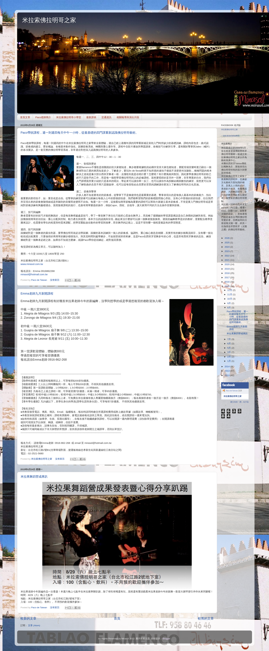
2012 (227, 375)
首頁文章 (25, 117)
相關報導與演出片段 (128, 117)
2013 (227, 371)
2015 (227, 286)
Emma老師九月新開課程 (37, 293)
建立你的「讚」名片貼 (239, 402)
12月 (230, 290)
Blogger (166, 638)
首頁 (117, 618)
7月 (229, 339)
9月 (229, 303)
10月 (230, 299)
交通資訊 (106, 117)
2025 (227, 242)
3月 (229, 352)
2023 (227, 251)
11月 (230, 294)
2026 (227, 238)
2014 (227, 366)
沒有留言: (55, 280)
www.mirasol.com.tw (32, 264)
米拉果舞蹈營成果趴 (34, 476)
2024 (227, 247)
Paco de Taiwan (232, 391)
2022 (227, 255)
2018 (227, 273)
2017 (227, 277)
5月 (229, 348)
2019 (227, 269)
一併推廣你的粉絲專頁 (230, 136)
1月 (229, 361)
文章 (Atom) (34, 625)
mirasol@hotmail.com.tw (34, 274)
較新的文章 (28, 618)
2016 (227, 282)
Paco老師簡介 (43, 117)
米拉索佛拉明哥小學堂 (68, 117)
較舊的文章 (206, 618)
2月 (229, 356)
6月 (229, 343)
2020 (227, 264)
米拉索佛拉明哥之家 (49, 20)
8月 (229, 307)
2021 (227, 260)
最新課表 (91, 117)
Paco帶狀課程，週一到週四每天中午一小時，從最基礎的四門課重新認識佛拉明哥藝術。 (79, 132)
